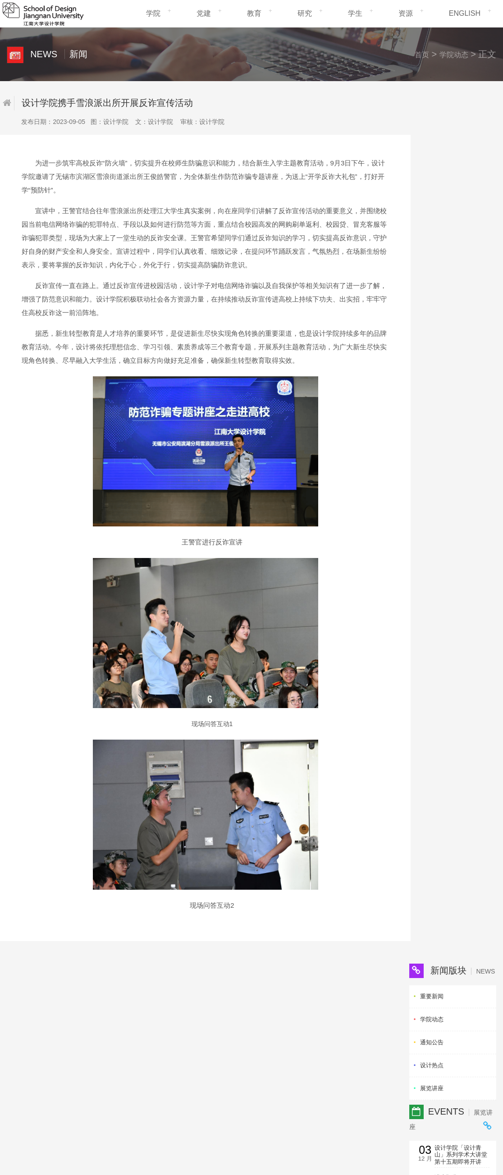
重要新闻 (432, 127)
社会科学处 (209, 1019)
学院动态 (453, 55)
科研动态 (116, 1019)
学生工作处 (209, 1003)
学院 (153, 13)
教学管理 (116, 1003)
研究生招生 (118, 1011)
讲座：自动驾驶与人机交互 (460, 356)
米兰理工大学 (277, 995)
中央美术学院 (277, 1027)
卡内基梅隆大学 (280, 1003)
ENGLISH (464, 13)
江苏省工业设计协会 (351, 1003)
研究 (304, 13)
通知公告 (432, 173)
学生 (355, 13)
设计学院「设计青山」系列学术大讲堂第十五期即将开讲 (460, 285)
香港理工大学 (277, 1011)
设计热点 (432, 196)
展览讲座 (432, 219)
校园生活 (116, 1027)
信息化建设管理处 (48, 1115)
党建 (204, 13)
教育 (254, 13)
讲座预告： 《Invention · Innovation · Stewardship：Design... (453, 322)
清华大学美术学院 (283, 1019)
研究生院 (207, 1011)
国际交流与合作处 (218, 1027)
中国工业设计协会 (348, 995)
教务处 (204, 995)
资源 (405, 13)
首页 (421, 55)
